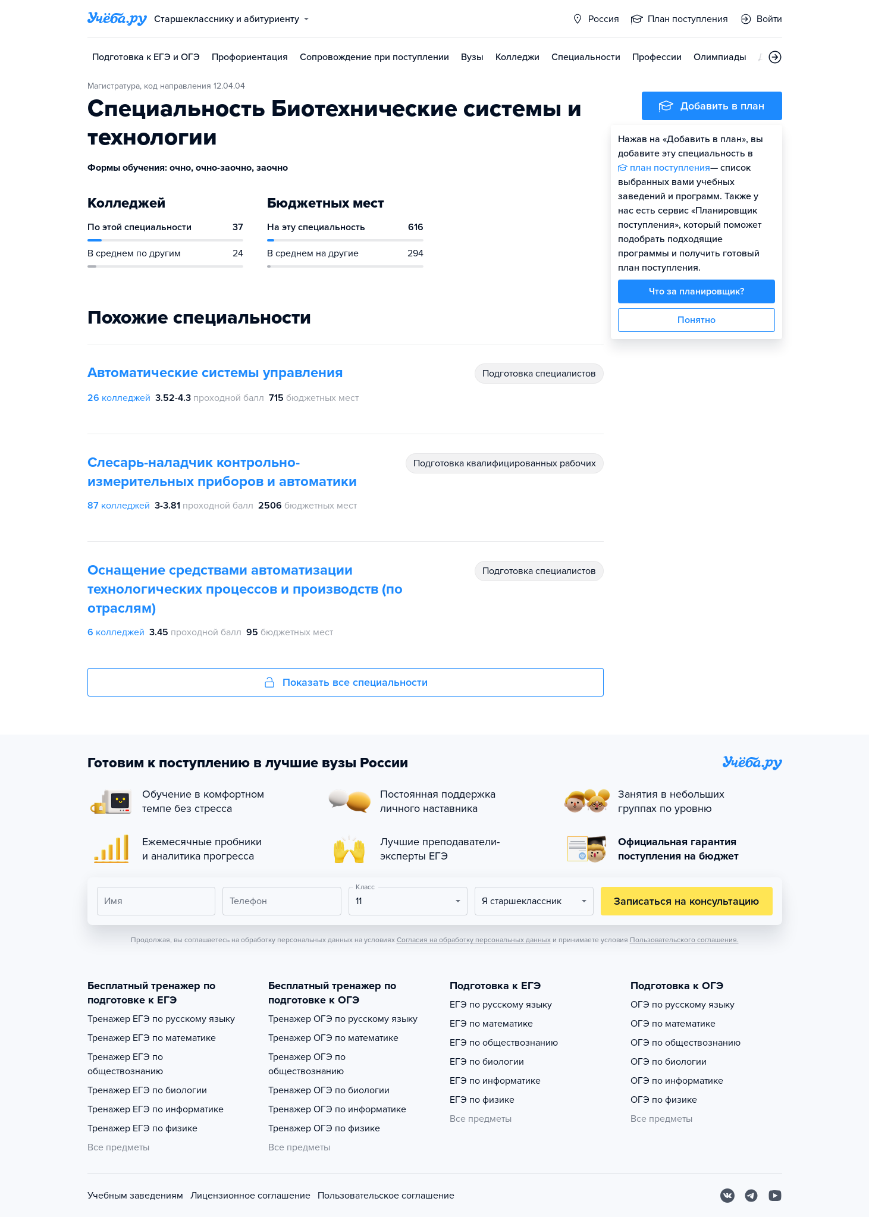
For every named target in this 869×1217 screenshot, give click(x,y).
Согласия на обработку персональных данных (474, 940)
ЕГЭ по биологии (487, 1062)
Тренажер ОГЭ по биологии (329, 1090)
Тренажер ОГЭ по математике (333, 1038)
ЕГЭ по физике (482, 1100)
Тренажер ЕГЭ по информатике (155, 1109)
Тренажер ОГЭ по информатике (337, 1109)
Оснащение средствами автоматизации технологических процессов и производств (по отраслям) (245, 589)
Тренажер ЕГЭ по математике (151, 1038)
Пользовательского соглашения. (684, 940)
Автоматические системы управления (215, 372)
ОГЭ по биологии (668, 1062)
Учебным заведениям (135, 1196)
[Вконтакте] (727, 1195)
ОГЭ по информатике (676, 1081)
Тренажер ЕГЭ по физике (142, 1128)
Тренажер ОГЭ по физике (324, 1128)
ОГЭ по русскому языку (682, 1005)
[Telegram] (751, 1195)
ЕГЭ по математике (491, 1024)
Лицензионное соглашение (250, 1196)
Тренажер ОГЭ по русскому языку (343, 1019)
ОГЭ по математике (673, 1024)
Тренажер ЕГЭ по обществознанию (125, 1064)
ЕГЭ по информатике (495, 1081)
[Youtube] (775, 1195)
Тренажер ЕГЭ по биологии (147, 1090)
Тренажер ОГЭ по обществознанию (307, 1064)
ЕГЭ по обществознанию (504, 1043)
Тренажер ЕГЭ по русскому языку (161, 1019)
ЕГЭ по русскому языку (501, 1005)
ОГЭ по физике (663, 1100)
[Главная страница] (117, 19)
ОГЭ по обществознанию (685, 1043)
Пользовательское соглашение (386, 1196)
